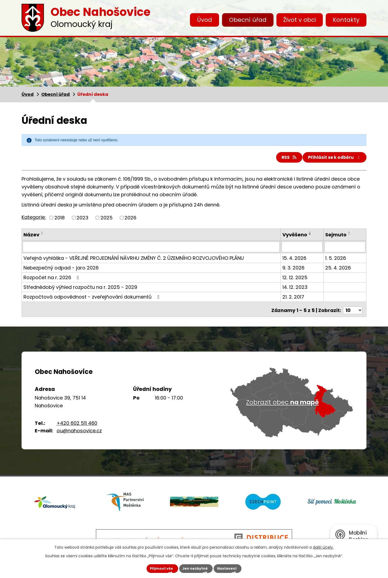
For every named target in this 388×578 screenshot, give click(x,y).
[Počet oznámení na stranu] (352, 310)
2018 (59, 219)
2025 (107, 219)
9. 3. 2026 (294, 269)
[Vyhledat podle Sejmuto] (345, 249)
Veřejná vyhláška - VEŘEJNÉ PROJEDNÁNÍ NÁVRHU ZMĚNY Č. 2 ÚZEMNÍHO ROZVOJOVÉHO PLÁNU (133, 259)
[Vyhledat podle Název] (151, 249)
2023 (82, 219)
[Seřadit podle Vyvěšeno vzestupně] (311, 234)
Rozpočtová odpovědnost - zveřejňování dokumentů (92, 298)
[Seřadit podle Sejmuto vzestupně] (350, 234)
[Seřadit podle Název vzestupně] (42, 234)
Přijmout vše (143, 566)
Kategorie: (34, 219)
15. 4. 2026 (295, 259)
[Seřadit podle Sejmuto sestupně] (350, 236)
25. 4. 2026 (338, 269)
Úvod (204, 20)
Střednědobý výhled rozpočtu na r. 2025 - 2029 (80, 288)
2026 (130, 219)
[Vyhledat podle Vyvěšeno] (302, 249)
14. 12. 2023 (295, 288)
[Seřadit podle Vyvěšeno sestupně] (311, 236)
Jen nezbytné (190, 566)
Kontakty (346, 20)
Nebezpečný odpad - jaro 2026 (61, 269)
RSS (280, 158)
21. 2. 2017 (294, 298)
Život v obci (299, 20)
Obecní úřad (247, 20)
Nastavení (235, 566)
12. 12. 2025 (295, 279)
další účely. (323, 543)
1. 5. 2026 (335, 259)
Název (31, 236)
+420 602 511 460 (77, 422)
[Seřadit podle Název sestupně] (42, 236)
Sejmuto (336, 236)
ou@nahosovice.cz (79, 430)
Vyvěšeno (295, 236)
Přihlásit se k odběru (332, 158)
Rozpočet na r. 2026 (52, 279)
